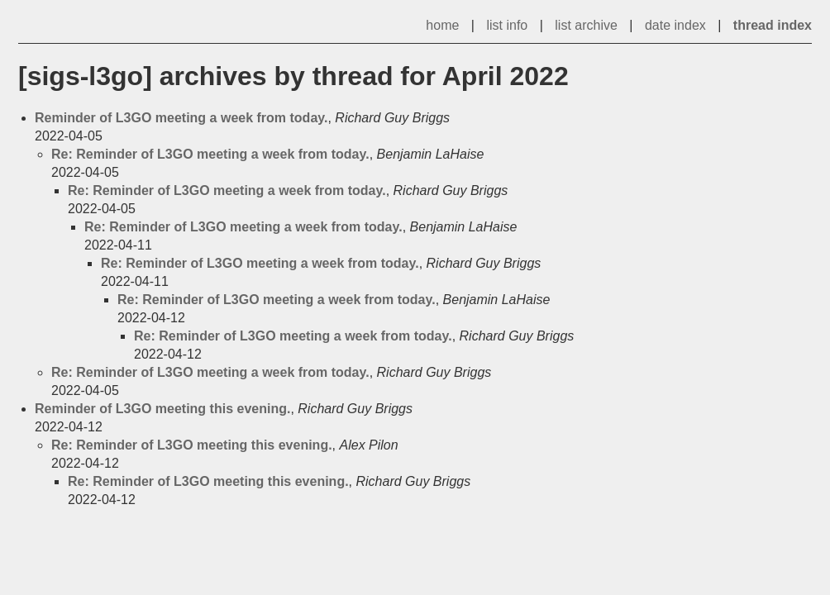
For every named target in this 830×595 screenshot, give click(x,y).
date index (675, 25)
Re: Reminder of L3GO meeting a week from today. (210, 154)
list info (506, 25)
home (442, 25)
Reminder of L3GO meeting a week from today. (181, 118)
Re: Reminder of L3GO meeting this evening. (191, 445)
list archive (586, 25)
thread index (772, 25)
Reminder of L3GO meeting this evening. (162, 409)
